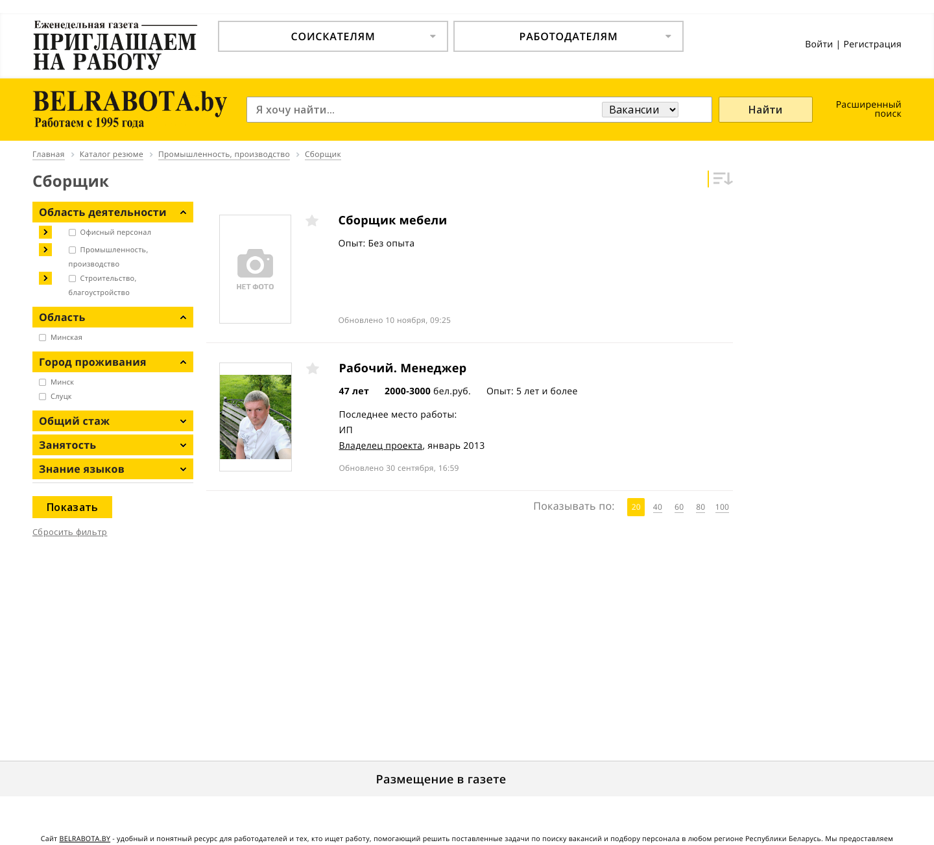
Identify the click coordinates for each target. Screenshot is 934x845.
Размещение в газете (441, 779)
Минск (62, 382)
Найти (765, 109)
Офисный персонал (116, 232)
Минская (66, 337)
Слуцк (61, 396)
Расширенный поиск (869, 109)
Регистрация (872, 44)
